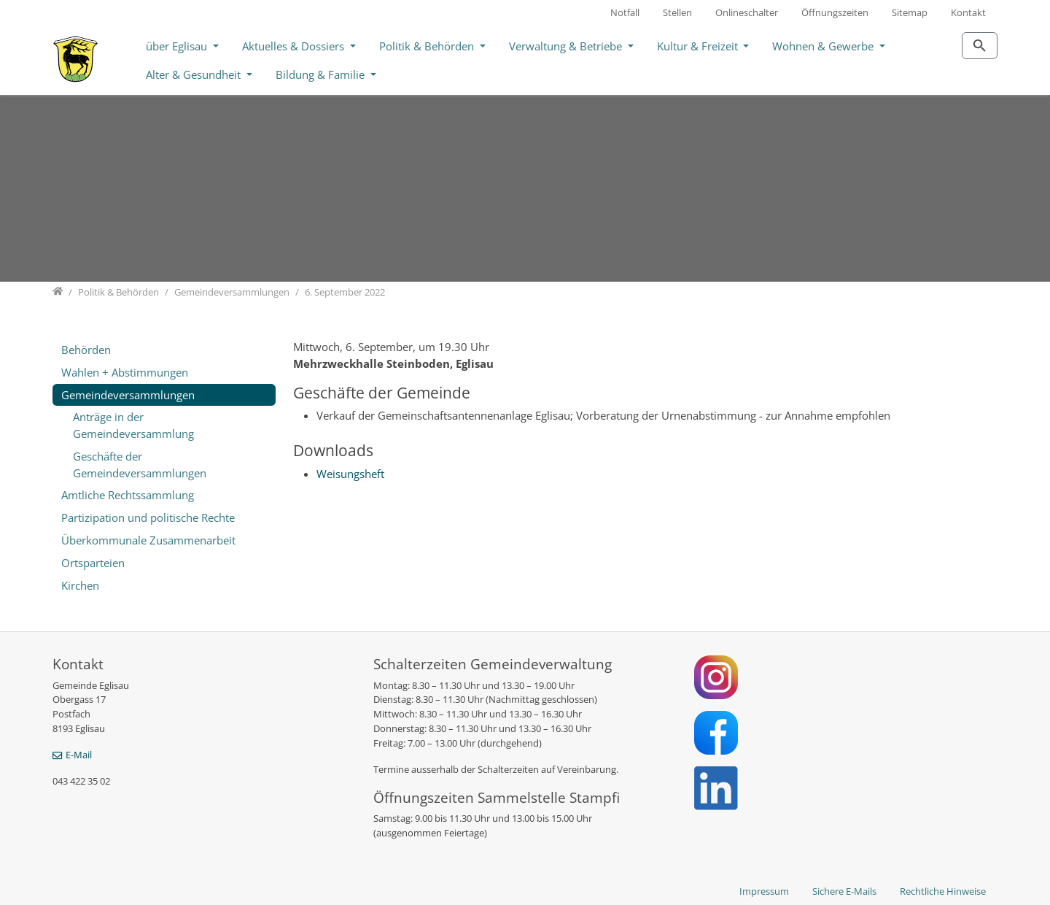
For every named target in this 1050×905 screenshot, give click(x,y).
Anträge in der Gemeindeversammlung (133, 425)
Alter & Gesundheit (195, 74)
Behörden (86, 349)
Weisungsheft (350, 473)
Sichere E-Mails (844, 891)
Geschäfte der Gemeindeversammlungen (139, 464)
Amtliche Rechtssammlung (127, 495)
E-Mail (79, 754)
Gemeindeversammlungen (128, 395)
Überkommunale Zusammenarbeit (148, 540)
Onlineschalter (746, 12)
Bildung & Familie (322, 74)
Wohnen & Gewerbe (824, 46)
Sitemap (910, 12)
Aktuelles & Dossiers (294, 46)
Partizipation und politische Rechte (148, 517)
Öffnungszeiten (834, 12)
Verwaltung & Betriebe (567, 46)
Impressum (764, 891)
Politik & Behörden (428, 46)
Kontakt (968, 12)
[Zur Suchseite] (980, 45)
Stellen (677, 12)
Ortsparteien (93, 562)
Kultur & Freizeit (699, 46)
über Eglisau (178, 46)
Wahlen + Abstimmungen (124, 372)
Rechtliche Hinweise (943, 891)
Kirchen (80, 585)
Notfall (624, 12)
